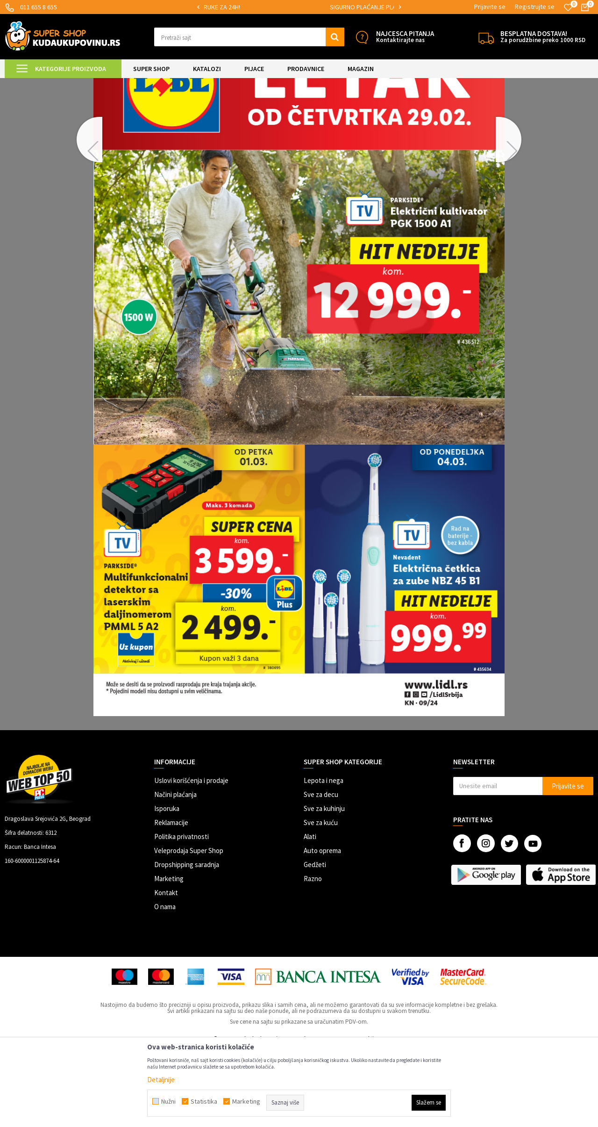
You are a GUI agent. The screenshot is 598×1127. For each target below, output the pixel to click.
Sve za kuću (321, 900)
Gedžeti (315, 942)
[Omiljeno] (568, 7)
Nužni (168, 1101)
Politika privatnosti (181, 914)
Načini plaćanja (175, 872)
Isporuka (166, 886)
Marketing (169, 956)
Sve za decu (321, 872)
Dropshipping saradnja (186, 942)
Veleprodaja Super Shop (188, 928)
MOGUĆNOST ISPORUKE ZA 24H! (280, 7)
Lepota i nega (323, 858)
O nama (165, 984)
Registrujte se (535, 6)
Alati (310, 914)
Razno (313, 956)
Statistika (204, 1101)
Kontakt (166, 970)
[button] (249, 37)
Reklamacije (171, 900)
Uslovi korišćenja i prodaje (191, 858)
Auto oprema (322, 928)
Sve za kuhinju (324, 886)
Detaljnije (161, 1079)
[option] (281, 7)
